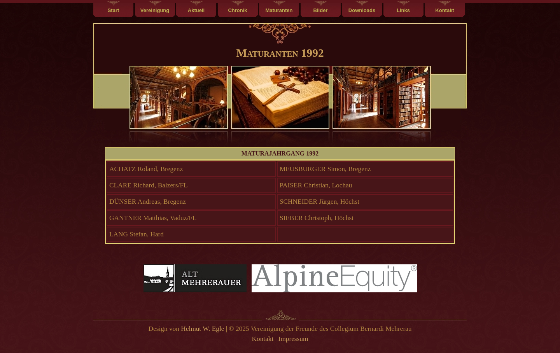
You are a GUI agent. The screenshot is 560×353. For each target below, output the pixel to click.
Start (113, 10)
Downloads (361, 10)
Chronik (237, 10)
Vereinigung (154, 10)
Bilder (320, 10)
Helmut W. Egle (202, 328)
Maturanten (278, 10)
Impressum (293, 339)
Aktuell (196, 10)
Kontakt (444, 10)
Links (403, 10)
